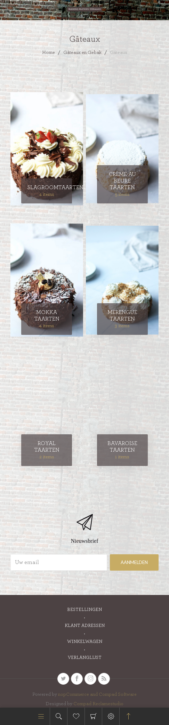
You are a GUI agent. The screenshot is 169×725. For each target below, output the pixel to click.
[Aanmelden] (58, 562)
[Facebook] (77, 679)
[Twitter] (63, 679)
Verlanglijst (85, 657)
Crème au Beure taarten (122, 180)
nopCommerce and (78, 694)
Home (48, 52)
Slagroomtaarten (46, 187)
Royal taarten (46, 447)
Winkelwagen (93, 716)
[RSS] (104, 679)
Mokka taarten (46, 315)
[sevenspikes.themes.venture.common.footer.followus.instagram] (90, 679)
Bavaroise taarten (122, 447)
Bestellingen (84, 609)
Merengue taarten (122, 315)
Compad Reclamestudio (98, 703)
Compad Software (118, 694)
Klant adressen (85, 625)
